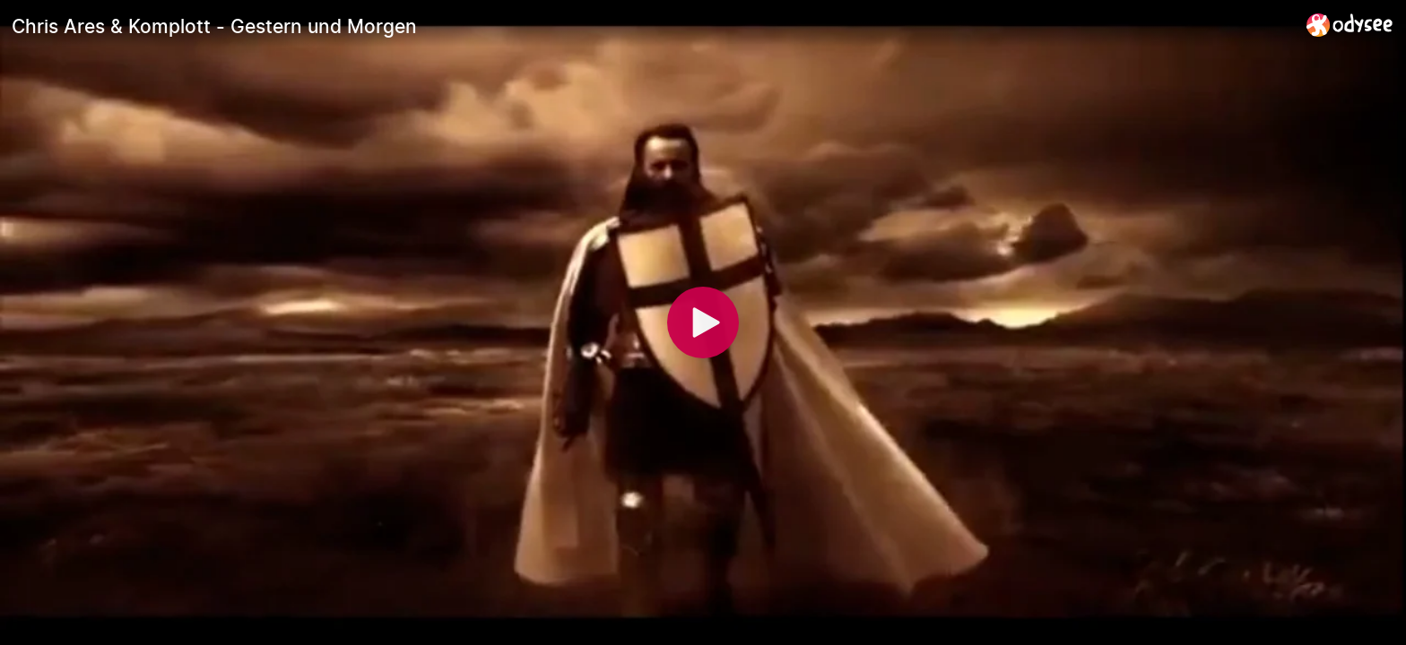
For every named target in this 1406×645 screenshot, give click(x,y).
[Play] (703, 322)
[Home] (1350, 24)
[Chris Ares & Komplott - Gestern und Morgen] (651, 26)
